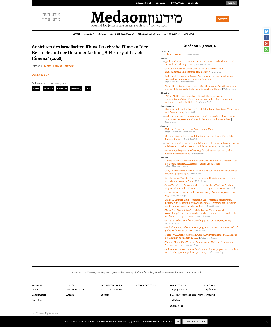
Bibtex (36, 88)
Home (76, 34)
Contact (160, 3)
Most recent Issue (75, 289)
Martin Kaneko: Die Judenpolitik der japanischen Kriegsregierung (198, 220)
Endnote (48, 88)
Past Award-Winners (111, 289)
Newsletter (177, 3)
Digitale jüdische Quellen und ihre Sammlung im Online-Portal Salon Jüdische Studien (199, 137)
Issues (102, 34)
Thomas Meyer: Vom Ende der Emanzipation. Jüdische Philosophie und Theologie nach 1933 (200, 243)
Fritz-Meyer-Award (122, 34)
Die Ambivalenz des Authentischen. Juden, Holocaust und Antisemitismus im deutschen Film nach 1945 (194, 70)
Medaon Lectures (149, 34)
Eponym (105, 295)
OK (177, 321)
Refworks (62, 88)
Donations (37, 300)
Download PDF (40, 74)
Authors (70, 295)
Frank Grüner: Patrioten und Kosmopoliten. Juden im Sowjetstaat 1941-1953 (200, 194)
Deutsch (193, 3)
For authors (172, 34)
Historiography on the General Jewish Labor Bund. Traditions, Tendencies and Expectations (202, 110)
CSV (88, 88)
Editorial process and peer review (186, 295)
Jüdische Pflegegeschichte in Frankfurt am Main (189, 129)
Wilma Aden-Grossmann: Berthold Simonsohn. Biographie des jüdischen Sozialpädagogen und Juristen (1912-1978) (201, 251)
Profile (35, 289)
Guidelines (175, 300)
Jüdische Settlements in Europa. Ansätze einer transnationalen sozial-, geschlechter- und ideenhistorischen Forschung (200, 77)
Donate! (223, 19)
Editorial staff (39, 295)
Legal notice (143, 3)
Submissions (176, 305)
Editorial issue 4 (173, 54)
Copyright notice (178, 289)
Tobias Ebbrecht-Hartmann (59, 66)
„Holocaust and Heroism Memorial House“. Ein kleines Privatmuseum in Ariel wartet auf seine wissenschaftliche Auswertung (202, 144)
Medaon (89, 34)
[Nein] (266, 321)
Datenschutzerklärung (195, 321)
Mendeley (76, 88)
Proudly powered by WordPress (45, 313)
